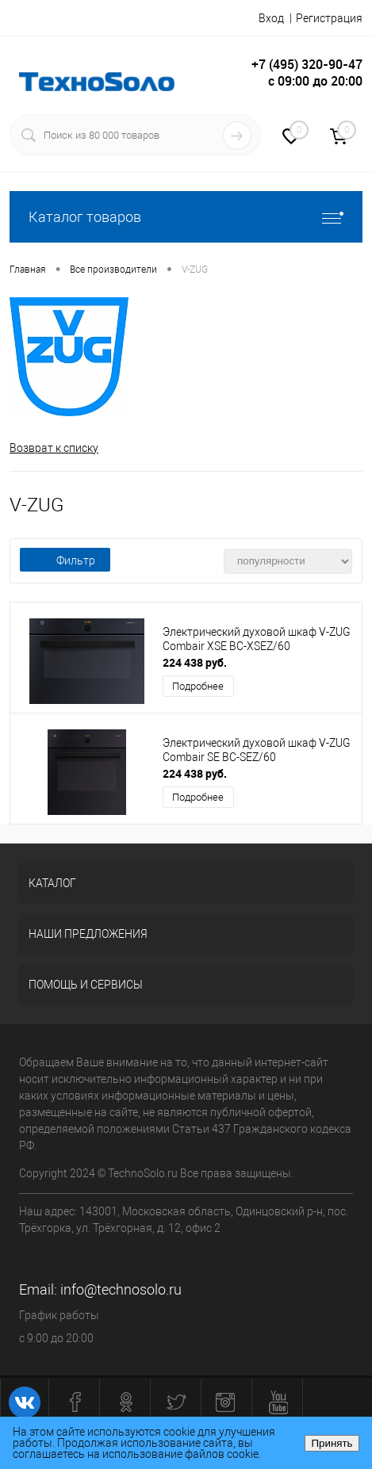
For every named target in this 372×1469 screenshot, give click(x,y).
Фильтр (65, 560)
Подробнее (198, 686)
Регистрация (329, 18)
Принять (331, 1443)
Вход (271, 18)
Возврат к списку (54, 448)
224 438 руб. (195, 662)
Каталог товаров (186, 217)
